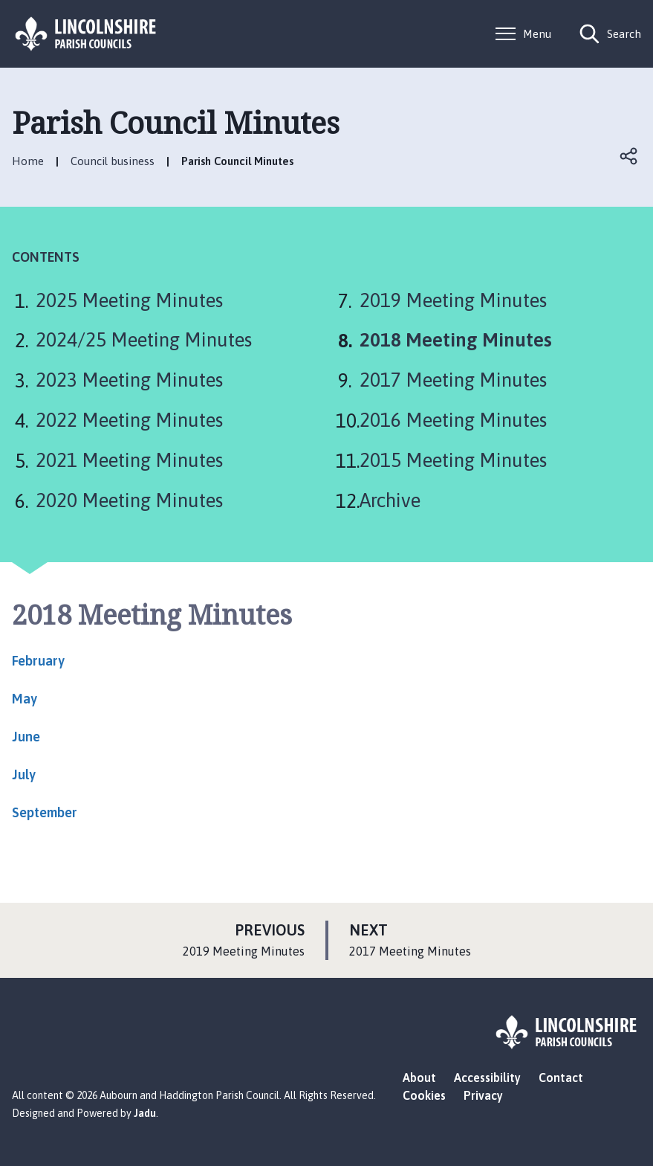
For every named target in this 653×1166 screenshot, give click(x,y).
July (24, 774)
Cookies (424, 1095)
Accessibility (487, 1077)
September (44, 812)
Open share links (629, 156)
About (419, 1077)
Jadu (145, 1113)
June (26, 736)
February (38, 661)
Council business (113, 161)
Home (28, 161)
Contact (561, 1077)
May (24, 698)
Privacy (483, 1095)
